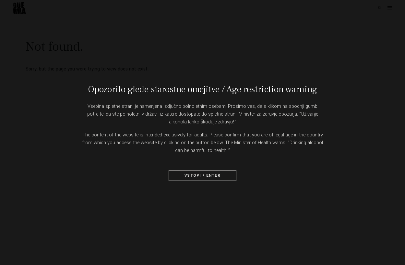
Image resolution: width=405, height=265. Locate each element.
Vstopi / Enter (202, 175)
